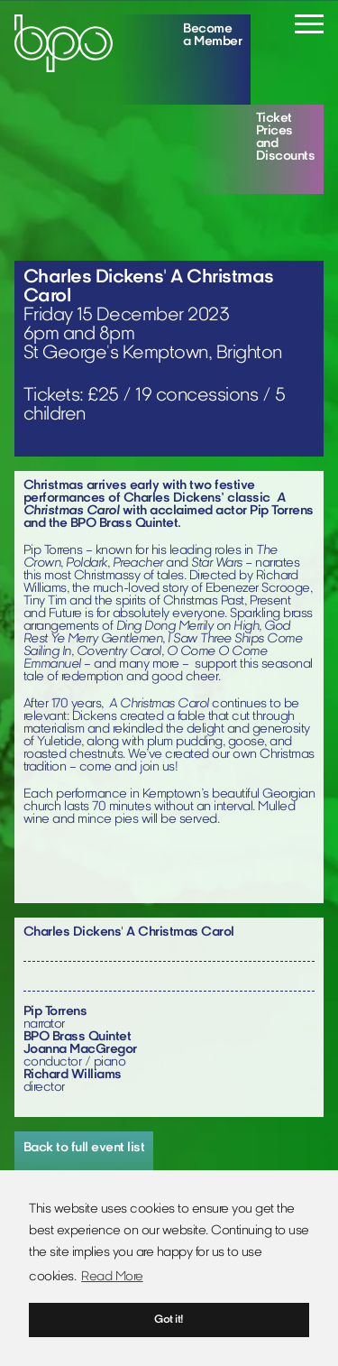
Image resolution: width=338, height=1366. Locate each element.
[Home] (63, 43)
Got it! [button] (169, 1320)
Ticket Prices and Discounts (285, 137)
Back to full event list (84, 1148)
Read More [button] (112, 1277)
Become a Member (212, 35)
